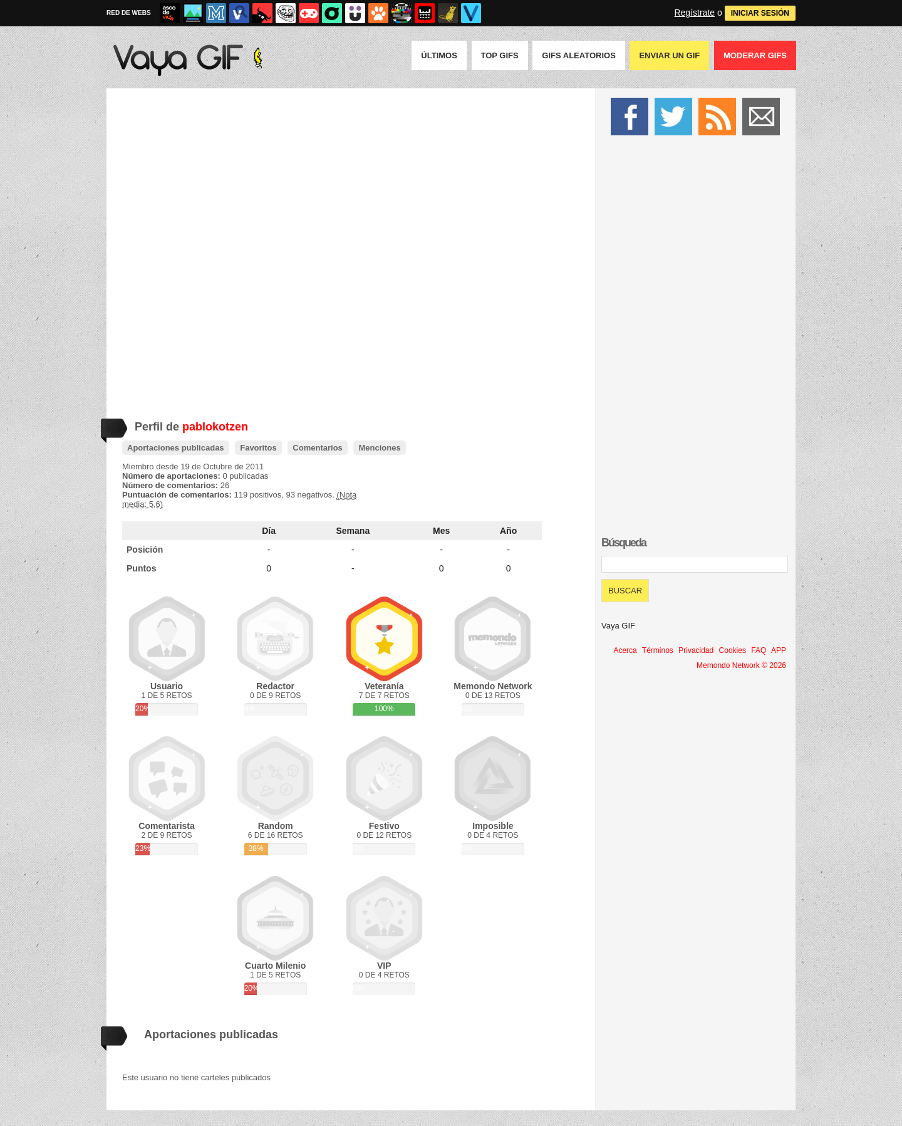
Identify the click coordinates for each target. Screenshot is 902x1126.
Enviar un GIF (669, 55)
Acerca (624, 650)
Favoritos (258, 447)
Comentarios (317, 447)
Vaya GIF (618, 625)
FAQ (758, 650)
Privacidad (695, 650)
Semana (353, 531)
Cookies (732, 650)
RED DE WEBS (128, 12)
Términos (657, 650)
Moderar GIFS (755, 55)
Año (508, 531)
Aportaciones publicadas (175, 447)
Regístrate (694, 13)
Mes (441, 531)
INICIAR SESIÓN (760, 13)
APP (778, 650)
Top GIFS (500, 55)
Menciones (379, 447)
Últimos (439, 55)
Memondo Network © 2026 (741, 665)
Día (269, 531)
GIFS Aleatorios (579, 55)
